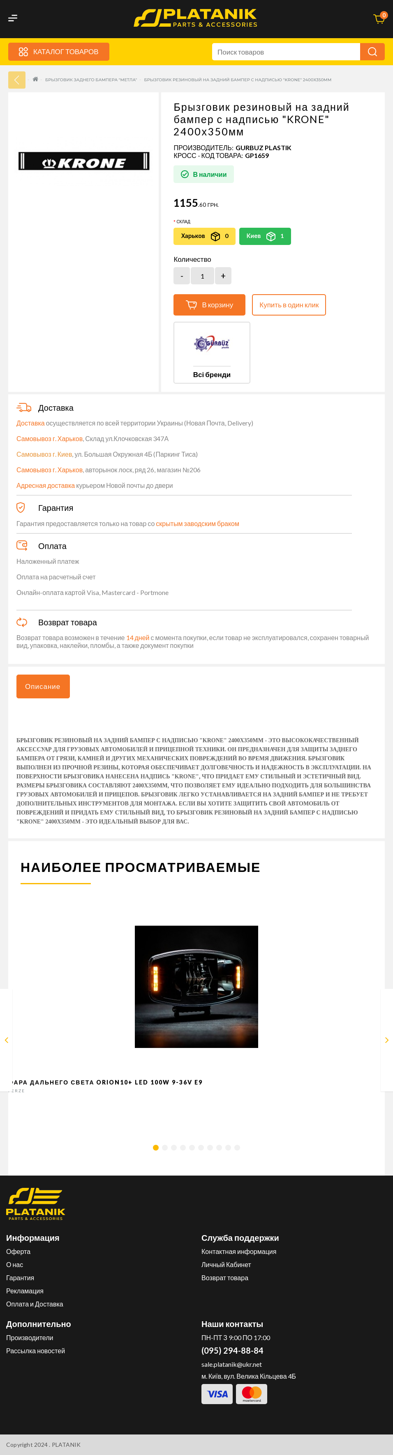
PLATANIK (66, 1444)
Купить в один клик (289, 304)
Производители (29, 1337)
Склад (183, 221)
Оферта (18, 1251)
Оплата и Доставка (34, 1304)
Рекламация (25, 1291)
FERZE (16, 1090)
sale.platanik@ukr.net (231, 1364)
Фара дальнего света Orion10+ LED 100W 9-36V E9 (105, 1082)
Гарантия (20, 1277)
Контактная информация (238, 1251)
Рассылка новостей (35, 1350)
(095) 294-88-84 (232, 1350)
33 (16, 80)
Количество (192, 259)
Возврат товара (224, 1277)
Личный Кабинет (226, 1264)
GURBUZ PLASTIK (263, 147)
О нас (14, 1264)
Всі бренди (212, 374)
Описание (42, 686)
